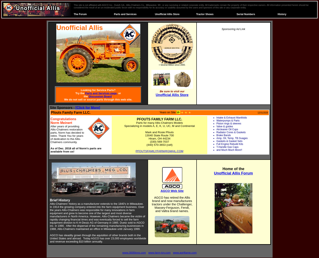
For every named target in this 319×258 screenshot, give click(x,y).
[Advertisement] (233, 63)
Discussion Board (100, 96)
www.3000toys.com (134, 252)
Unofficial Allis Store (167, 14)
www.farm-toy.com (159, 252)
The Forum (80, 14)
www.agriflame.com (185, 252)
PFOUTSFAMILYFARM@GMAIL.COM (159, 151)
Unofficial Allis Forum (233, 173)
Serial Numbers (246, 14)
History (282, 14)
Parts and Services (125, 14)
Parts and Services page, (101, 93)
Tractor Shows (205, 14)
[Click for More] (87, 107)
